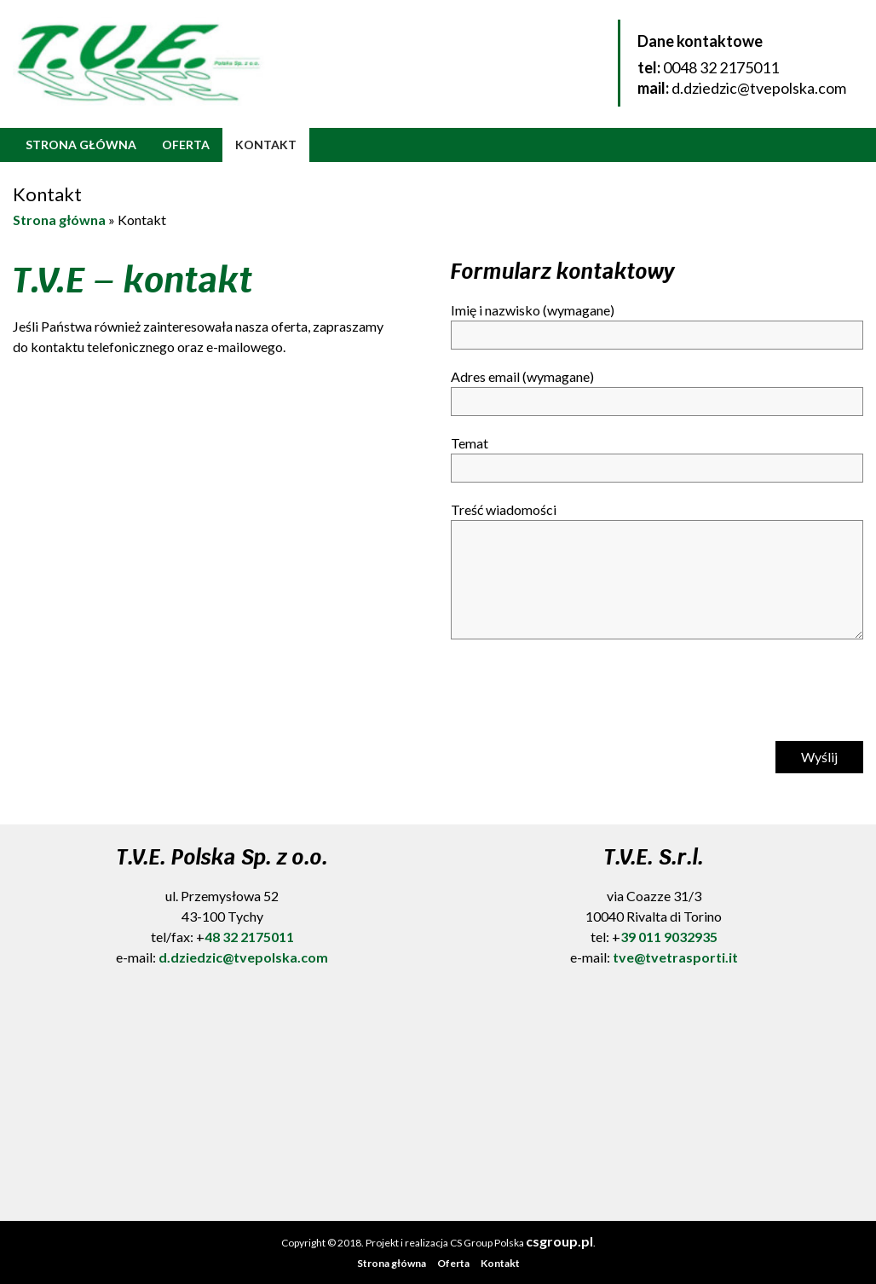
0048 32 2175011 (721, 67)
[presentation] (580, 695)
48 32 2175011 (249, 936)
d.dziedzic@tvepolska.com (758, 87)
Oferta (186, 144)
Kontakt (266, 144)
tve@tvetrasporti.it (675, 957)
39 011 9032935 (669, 936)
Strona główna (81, 144)
